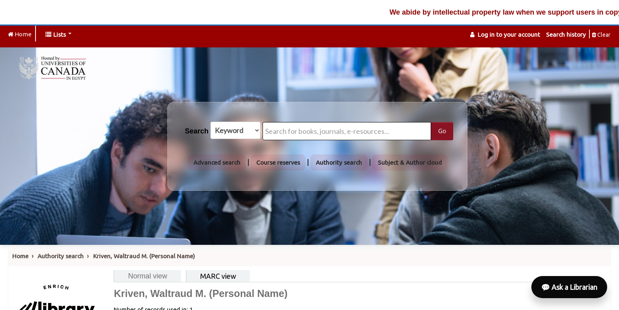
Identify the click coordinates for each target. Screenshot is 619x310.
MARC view (218, 276)
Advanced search (216, 162)
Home (20, 256)
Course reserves (278, 162)
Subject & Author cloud (410, 162)
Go (442, 131)
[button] (58, 34)
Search (196, 131)
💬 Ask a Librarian (569, 287)
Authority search (339, 162)
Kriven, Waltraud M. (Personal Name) (144, 256)
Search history (566, 34)
